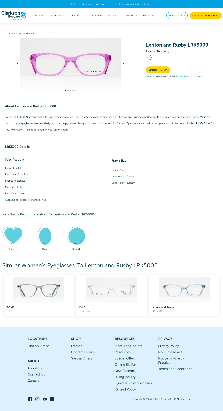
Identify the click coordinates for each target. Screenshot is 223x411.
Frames (76, 346)
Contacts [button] (96, 15)
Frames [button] (77, 15)
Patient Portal (177, 15)
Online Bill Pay (126, 364)
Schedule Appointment (189, 76)
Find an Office (38, 346)
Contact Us (36, 374)
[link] (39, 295)
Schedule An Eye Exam (205, 15)
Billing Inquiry (125, 377)
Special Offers (81, 358)
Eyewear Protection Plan (133, 383)
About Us (35, 368)
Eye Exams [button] (58, 15)
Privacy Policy (168, 346)
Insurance (113, 15)
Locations (39, 15)
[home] (14, 15)
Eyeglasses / (16, 33)
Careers (33, 381)
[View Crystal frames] (149, 57)
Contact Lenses (83, 352)
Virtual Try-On (158, 70)
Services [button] (131, 15)
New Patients (125, 371)
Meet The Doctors (128, 346)
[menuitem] (58, 15)
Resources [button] (151, 15)
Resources (123, 352)
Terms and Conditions (175, 369)
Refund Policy (125, 389)
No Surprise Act (170, 352)
